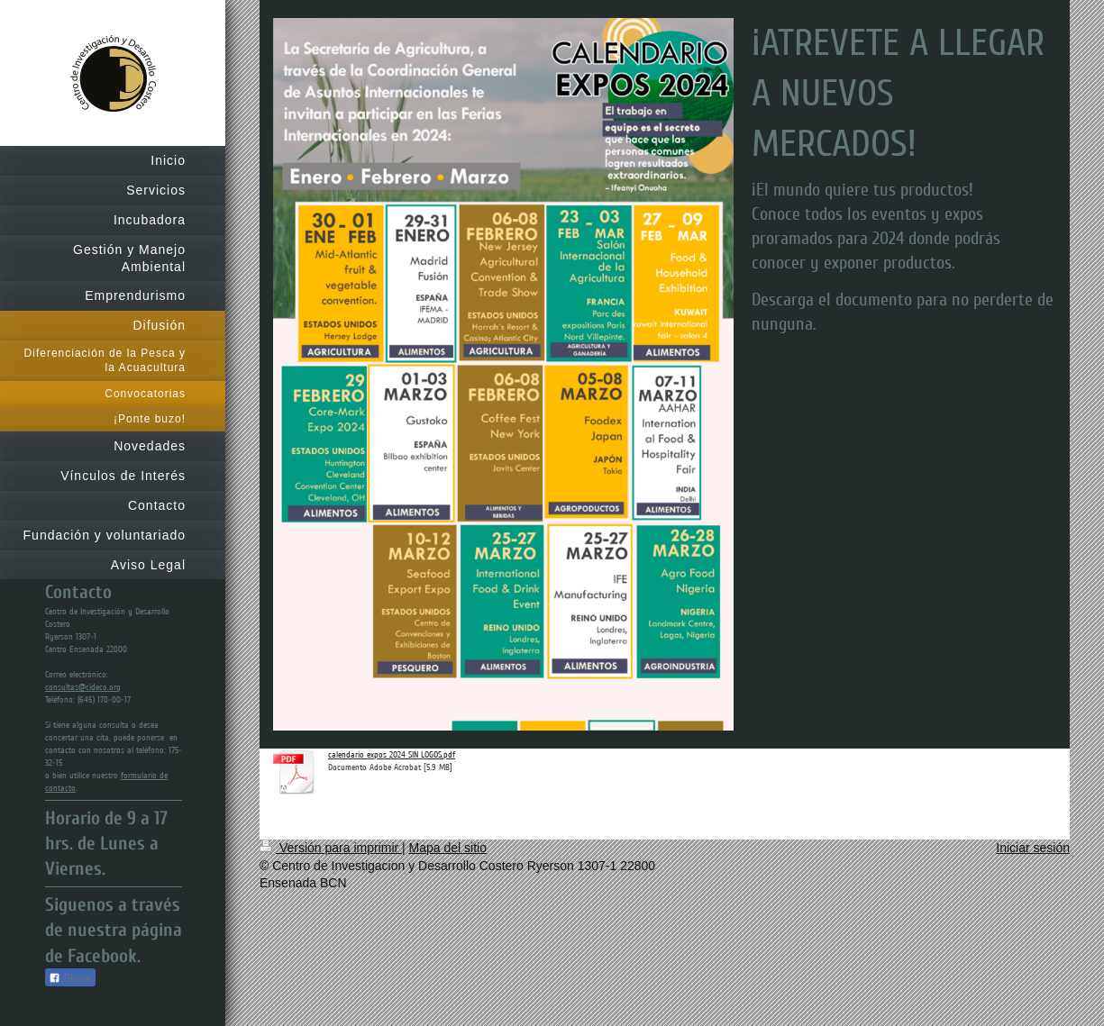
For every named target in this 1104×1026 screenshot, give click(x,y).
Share (70, 978)
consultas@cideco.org (83, 687)
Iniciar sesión (1033, 847)
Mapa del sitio (448, 847)
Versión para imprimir (331, 847)
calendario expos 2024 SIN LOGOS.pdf (391, 754)
